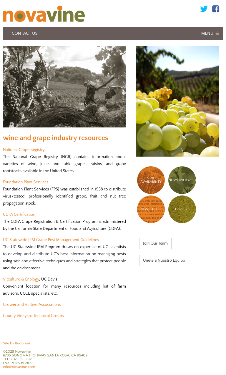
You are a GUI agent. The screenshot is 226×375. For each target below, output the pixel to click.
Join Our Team (155, 243)
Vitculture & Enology (21, 279)
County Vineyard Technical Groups (33, 315)
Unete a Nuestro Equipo (164, 260)
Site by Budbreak (17, 343)
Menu (207, 33)
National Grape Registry (24, 149)
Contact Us (25, 33)
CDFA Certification (19, 214)
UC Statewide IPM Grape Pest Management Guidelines (51, 240)
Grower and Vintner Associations (32, 304)
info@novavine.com (19, 367)
